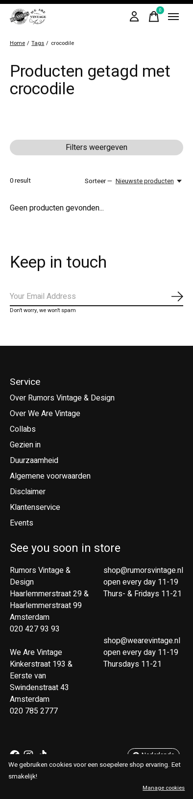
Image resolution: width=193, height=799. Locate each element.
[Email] (96, 297)
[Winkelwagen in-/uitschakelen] (154, 16)
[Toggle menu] (173, 16)
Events (21, 523)
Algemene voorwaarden (50, 476)
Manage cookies (164, 788)
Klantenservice (35, 507)
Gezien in (25, 445)
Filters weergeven (96, 147)
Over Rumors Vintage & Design (62, 398)
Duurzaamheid (34, 460)
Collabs (23, 429)
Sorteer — (98, 181)
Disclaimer (28, 492)
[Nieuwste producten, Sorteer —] (149, 181)
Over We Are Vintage (45, 414)
